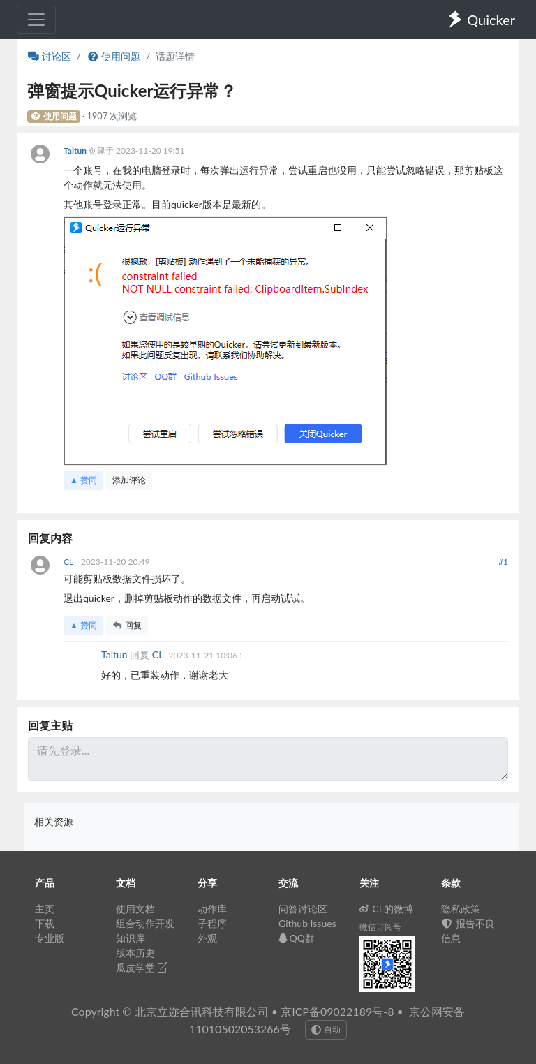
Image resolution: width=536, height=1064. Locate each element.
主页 (44, 909)
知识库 (130, 938)
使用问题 (113, 56)
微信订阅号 (380, 927)
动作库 (212, 909)
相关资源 (53, 821)
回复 (127, 625)
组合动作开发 (145, 923)
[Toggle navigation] (36, 20)
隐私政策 (460, 909)
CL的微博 (386, 909)
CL (69, 561)
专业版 (49, 938)
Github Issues (307, 923)
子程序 (212, 923)
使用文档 (135, 909)
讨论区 (49, 56)
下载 (44, 923)
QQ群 (296, 938)
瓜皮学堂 (142, 967)
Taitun (76, 150)
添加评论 (129, 480)
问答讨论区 (302, 909)
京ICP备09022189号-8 (337, 1011)
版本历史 (135, 953)
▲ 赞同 (83, 480)
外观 (207, 938)
